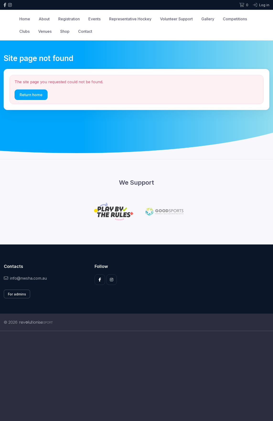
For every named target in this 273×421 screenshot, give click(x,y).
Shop (65, 31)
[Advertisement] (136, 376)
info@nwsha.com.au (25, 278)
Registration (69, 19)
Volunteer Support (176, 19)
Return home (31, 94)
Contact (85, 31)
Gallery (207, 19)
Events (94, 19)
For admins (17, 294)
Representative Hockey (130, 19)
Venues (45, 31)
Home (24, 19)
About (44, 19)
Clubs (24, 31)
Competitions (235, 19)
